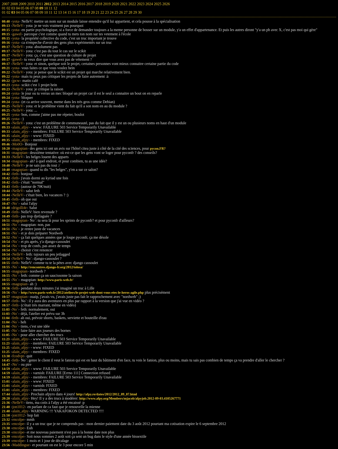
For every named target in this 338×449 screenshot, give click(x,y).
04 (18, 12)
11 (50, 12)
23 (107, 12)
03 (13, 12)
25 (116, 12)
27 (125, 12)
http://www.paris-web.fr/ (55, 280)
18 (83, 12)
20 (93, 12)
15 (69, 12)
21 (97, 12)
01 (4, 12)
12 (55, 12)
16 (74, 12)
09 (41, 12)
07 (32, 12)
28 (130, 12)
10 (46, 12)
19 (88, 12)
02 (8, 12)
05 (22, 12)
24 (111, 12)
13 (60, 12)
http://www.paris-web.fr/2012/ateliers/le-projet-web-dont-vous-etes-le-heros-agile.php (82, 292)
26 (121, 12)
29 (135, 12)
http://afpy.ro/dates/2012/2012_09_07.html (106, 394)
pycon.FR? (158, 148)
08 (36, 12)
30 (140, 12)
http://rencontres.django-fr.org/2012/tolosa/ (52, 267)
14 (64, 12)
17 (79, 12)
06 (27, 12)
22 (102, 12)
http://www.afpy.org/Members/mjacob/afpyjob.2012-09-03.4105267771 (130, 398)
